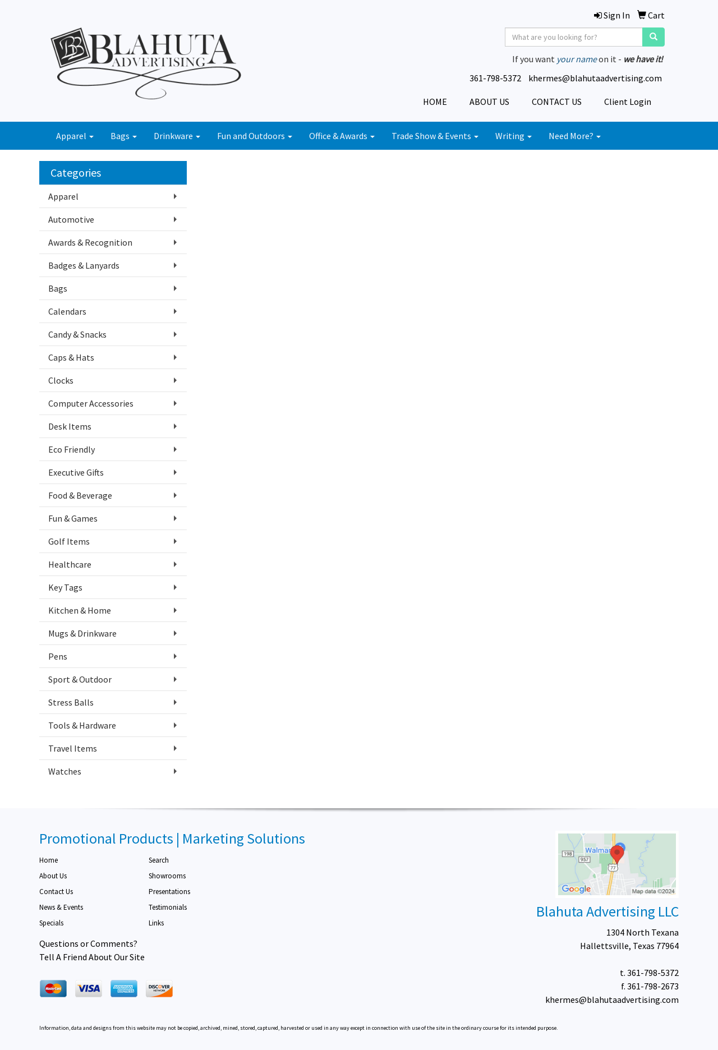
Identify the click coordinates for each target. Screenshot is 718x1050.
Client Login (627, 101)
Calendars (67, 311)
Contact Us (56, 891)
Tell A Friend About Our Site (92, 956)
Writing (513, 135)
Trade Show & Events (435, 135)
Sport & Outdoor (80, 679)
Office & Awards (342, 135)
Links (156, 923)
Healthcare (69, 564)
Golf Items (69, 541)
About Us (53, 876)
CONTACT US (557, 101)
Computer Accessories (91, 403)
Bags (124, 135)
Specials (51, 923)
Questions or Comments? (88, 943)
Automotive (71, 219)
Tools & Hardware (82, 725)
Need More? (575, 135)
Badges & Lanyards (83, 265)
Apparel (75, 135)
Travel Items (72, 748)
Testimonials (168, 907)
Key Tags (65, 587)
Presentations (169, 891)
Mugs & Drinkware (82, 633)
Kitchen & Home (79, 610)
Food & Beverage (80, 495)
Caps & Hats (71, 357)
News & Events (61, 907)
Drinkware (177, 135)
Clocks (60, 380)
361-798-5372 (495, 78)
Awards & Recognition (90, 242)
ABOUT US (489, 101)
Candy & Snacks (77, 334)
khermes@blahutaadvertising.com (595, 78)
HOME (435, 101)
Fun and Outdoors (254, 135)
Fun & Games (73, 518)
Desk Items (69, 426)
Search (159, 860)
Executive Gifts (76, 472)
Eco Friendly (71, 449)
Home (48, 860)
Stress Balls (71, 702)
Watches (64, 771)
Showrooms (167, 876)
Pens (57, 656)
